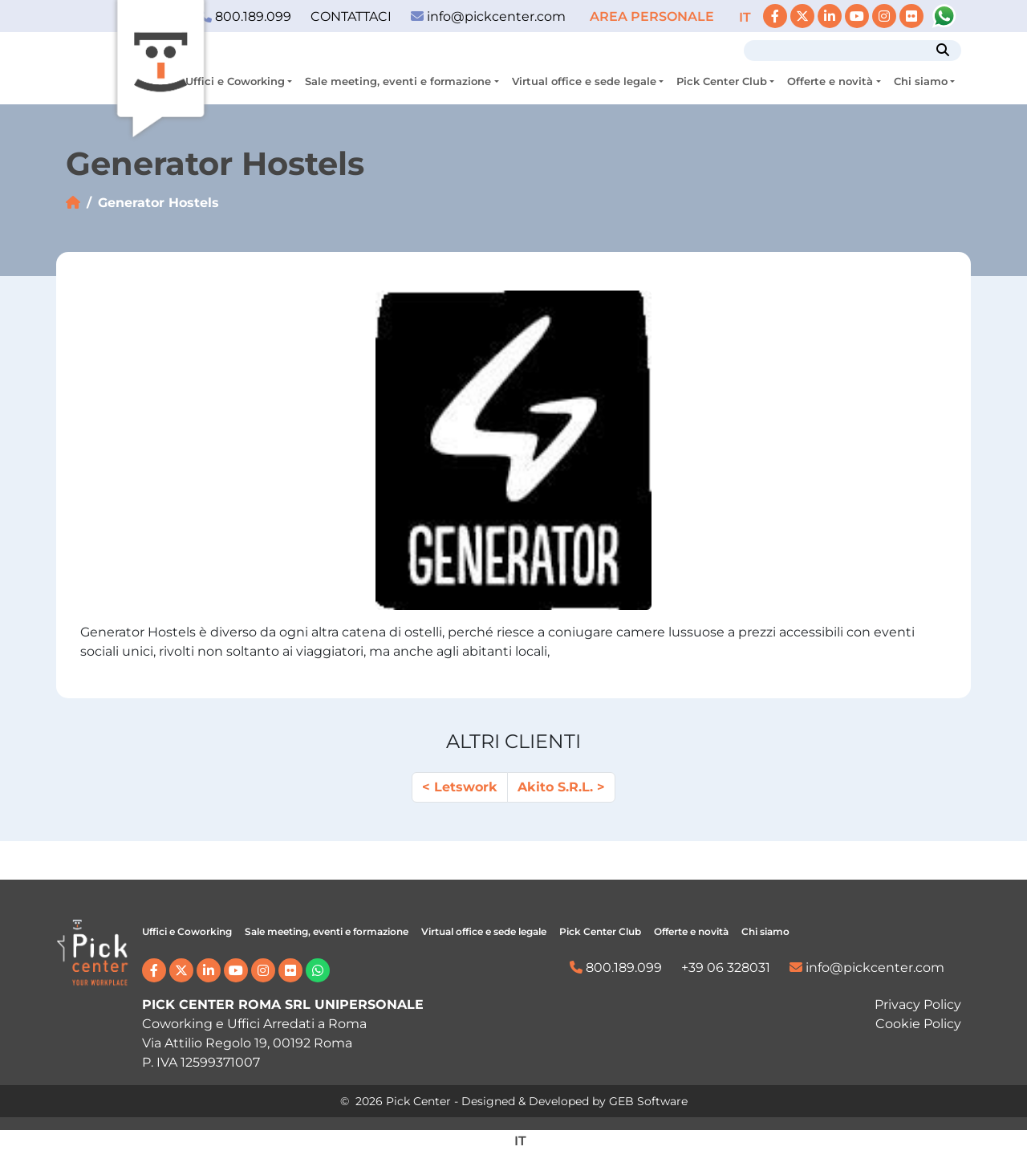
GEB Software (648, 1101)
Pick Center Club (721, 81)
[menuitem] (745, 17)
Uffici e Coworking (235, 81)
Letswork (465, 787)
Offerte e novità (830, 81)
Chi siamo (921, 81)
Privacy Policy (918, 1004)
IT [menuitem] (745, 17)
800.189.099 (616, 967)
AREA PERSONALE (653, 16)
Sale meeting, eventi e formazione (398, 81)
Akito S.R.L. (555, 787)
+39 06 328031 (725, 967)
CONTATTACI (351, 16)
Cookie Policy (918, 1023)
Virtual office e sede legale (584, 81)
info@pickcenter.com (488, 16)
